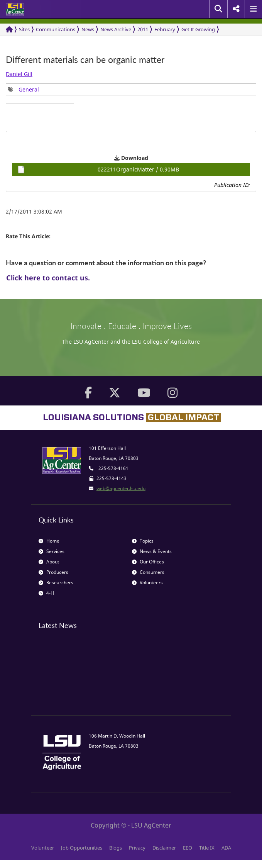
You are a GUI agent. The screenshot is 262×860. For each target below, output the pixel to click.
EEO (187, 847)
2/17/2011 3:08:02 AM (34, 211)
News (87, 29)
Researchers (56, 582)
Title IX (207, 847)
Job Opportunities (81, 847)
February (164, 29)
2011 (142, 29)
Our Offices (148, 561)
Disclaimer (164, 847)
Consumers (148, 572)
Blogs (115, 847)
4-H (46, 593)
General (29, 89)
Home (49, 541)
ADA (226, 847)
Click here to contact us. (48, 277)
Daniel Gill (19, 74)
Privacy (137, 847)
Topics (143, 541)
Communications (55, 29)
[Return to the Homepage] (9, 29)
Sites (24, 29)
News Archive (115, 29)
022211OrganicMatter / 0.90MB (98, 169)
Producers (53, 572)
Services (51, 551)
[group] (23, 89)
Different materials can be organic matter (85, 59)
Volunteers (147, 582)
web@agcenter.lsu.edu (120, 488)
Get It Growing (198, 29)
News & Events (152, 551)
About (49, 561)
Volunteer (42, 847)
